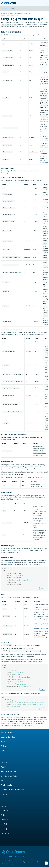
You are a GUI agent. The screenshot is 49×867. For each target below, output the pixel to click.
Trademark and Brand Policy (13, 789)
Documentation (8, 8)
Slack (3, 750)
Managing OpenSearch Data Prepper (23, 13)
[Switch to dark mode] (43, 3)
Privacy (4, 794)
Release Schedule (8, 771)
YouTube (5, 824)
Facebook (5, 833)
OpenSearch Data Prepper (7, 13)
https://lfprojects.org (7, 863)
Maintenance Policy (9, 776)
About (3, 767)
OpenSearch (9, 3)
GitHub (4, 746)
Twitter (4, 815)
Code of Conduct (8, 737)
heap (22, 485)
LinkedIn (4, 819)
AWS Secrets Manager (7, 562)
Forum (4, 741)
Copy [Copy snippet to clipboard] (42, 588)
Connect (4, 810)
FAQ (2, 780)
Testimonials (6, 785)
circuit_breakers (33, 152)
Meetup (4, 828)
